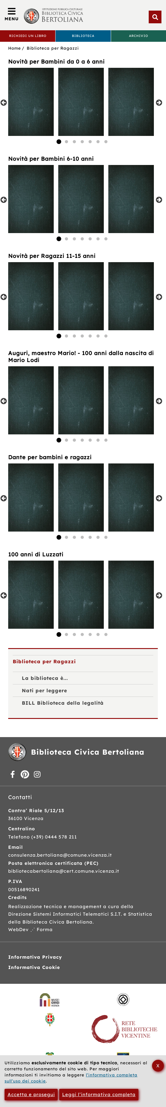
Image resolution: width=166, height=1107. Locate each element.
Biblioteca (83, 36)
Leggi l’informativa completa (99, 1094)
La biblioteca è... (45, 678)
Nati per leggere (44, 690)
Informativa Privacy (35, 957)
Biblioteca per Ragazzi (53, 48)
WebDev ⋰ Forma (30, 929)
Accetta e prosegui (31, 1094)
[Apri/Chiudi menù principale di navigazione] (12, 15)
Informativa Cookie (34, 967)
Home (14, 48)
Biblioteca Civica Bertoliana (87, 751)
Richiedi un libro (27, 36)
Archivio (138, 36)
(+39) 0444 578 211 (54, 837)
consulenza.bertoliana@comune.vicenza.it (60, 855)
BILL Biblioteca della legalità (63, 703)
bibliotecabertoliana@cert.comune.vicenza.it (63, 871)
